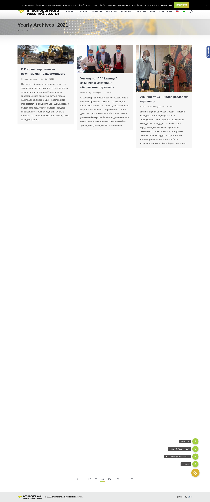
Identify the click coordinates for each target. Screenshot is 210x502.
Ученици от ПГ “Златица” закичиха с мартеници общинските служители (98, 83)
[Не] (206, 5)
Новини (24, 79)
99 (102, 479)
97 (89, 479)
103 (131, 479)
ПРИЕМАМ (181, 5)
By (36, 79)
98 (96, 479)
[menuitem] (177, 11)
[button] (195, 473)
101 (117, 479)
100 (110, 479)
